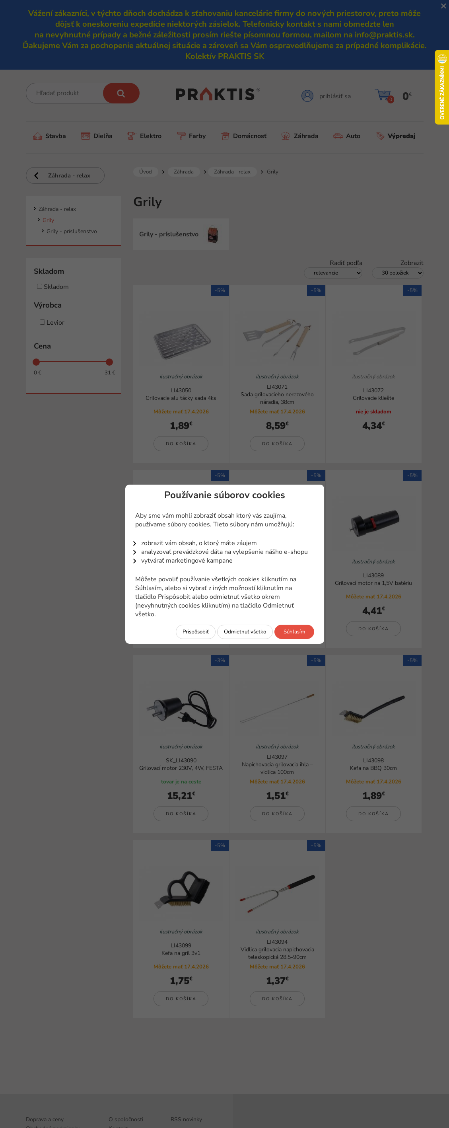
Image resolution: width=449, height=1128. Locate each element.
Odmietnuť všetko (245, 631)
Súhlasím (294, 631)
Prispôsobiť (196, 631)
